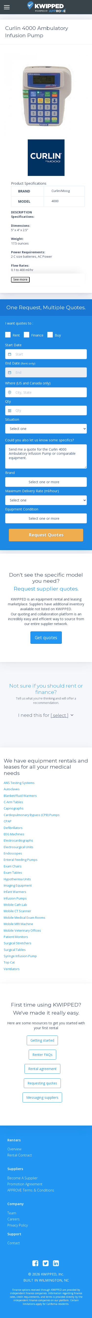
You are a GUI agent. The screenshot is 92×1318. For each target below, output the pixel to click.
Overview (14, 1149)
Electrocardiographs (18, 840)
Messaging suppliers (42, 1097)
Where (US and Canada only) (28, 383)
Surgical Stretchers (17, 943)
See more (20, 279)
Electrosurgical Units (18, 847)
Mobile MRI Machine (18, 924)
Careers (13, 1219)
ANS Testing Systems (19, 783)
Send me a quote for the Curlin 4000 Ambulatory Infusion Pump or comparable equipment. (46, 456)
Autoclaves (12, 789)
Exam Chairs (13, 866)
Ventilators (12, 969)
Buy (58, 335)
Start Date (13, 345)
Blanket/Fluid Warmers (20, 796)
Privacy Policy (17, 1225)
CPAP (8, 821)
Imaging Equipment (18, 885)
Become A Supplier (22, 1178)
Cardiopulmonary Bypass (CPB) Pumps (32, 815)
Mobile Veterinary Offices (22, 930)
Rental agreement (42, 1068)
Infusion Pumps (15, 898)
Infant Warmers (15, 892)
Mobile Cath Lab (15, 905)
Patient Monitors (16, 937)
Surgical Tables (15, 950)
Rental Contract (19, 1155)
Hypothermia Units (17, 879)
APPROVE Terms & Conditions (30, 1190)
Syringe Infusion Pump (20, 956)
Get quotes (46, 637)
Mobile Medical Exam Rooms (24, 918)
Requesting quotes (42, 1083)
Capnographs (14, 808)
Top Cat (9, 962)
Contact (13, 1243)
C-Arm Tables (13, 802)
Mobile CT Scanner (17, 911)
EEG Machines (14, 834)
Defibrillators (13, 828)
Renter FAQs (42, 1054)
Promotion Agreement (24, 1184)
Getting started (42, 1040)
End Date (20, 363)
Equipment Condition (21, 509)
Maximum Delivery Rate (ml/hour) (32, 491)
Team (11, 1213)
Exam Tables (13, 873)
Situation (12, 419)
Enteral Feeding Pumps (21, 860)
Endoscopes (13, 853)
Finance (37, 335)
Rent (16, 335)
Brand (10, 472)
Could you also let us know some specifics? (39, 440)
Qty (8, 401)
